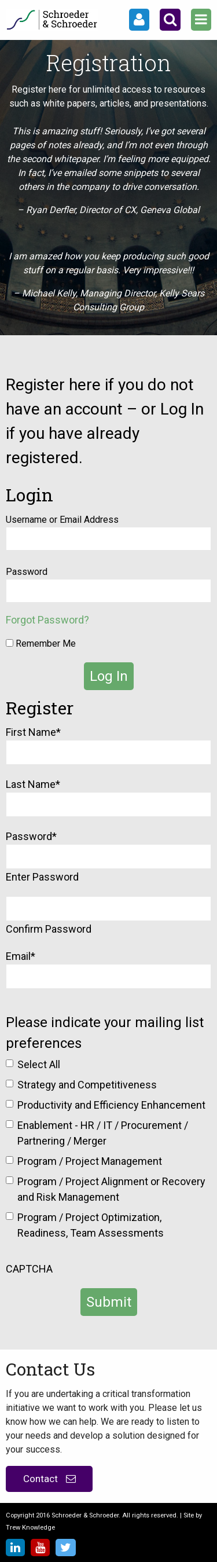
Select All (38, 1064)
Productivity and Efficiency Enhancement (111, 1105)
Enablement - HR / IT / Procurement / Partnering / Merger (102, 1133)
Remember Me (41, 643)
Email (20, 956)
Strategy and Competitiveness (87, 1085)
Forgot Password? (47, 620)
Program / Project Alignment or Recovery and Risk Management (111, 1189)
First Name (33, 732)
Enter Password (42, 877)
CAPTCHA (29, 1269)
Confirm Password (48, 929)
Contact (49, 1478)
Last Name (33, 784)
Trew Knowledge (30, 1527)
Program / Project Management (89, 1161)
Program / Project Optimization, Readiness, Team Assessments (90, 1225)
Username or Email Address (62, 519)
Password (26, 571)
